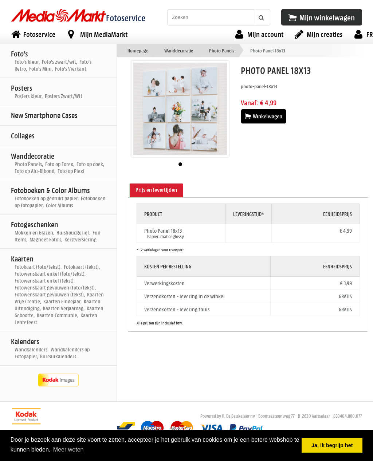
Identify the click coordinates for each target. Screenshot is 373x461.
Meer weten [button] (68, 449)
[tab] (156, 190)
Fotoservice (125, 17)
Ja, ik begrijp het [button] (332, 445)
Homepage (137, 50)
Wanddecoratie (178, 50)
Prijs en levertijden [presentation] (156, 189)
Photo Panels (221, 50)
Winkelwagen (263, 116)
